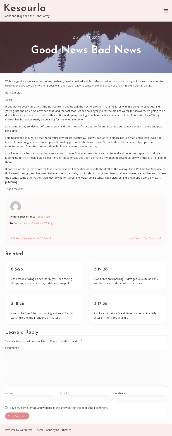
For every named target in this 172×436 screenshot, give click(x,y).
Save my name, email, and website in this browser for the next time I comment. (59, 407)
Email (64, 393)
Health (26, 223)
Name (10, 393)
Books (17, 223)
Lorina (48, 430)
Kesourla (24, 9)
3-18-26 (17, 304)
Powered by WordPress (18, 430)
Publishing (37, 223)
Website (120, 393)
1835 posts (44, 216)
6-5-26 (17, 269)
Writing (48, 223)
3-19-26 (101, 269)
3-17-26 (101, 304)
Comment (12, 347)
